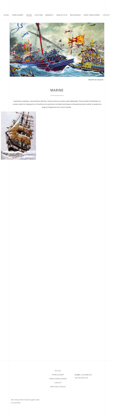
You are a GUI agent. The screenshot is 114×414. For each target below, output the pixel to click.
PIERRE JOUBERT (58, 375)
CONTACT (58, 383)
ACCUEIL (58, 371)
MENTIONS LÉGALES (58, 387)
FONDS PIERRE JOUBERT (58, 379)
